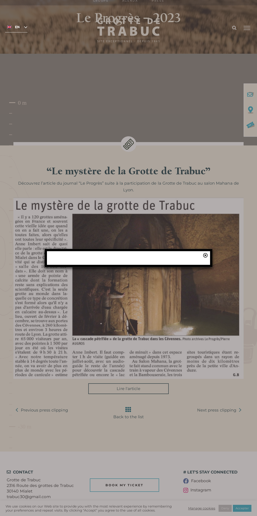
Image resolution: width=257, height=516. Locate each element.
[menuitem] (16, 27)
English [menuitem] (17, 27)
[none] (16, 27)
